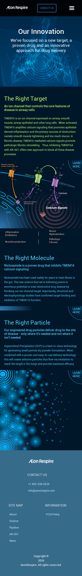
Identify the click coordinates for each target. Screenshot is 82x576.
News (12, 540)
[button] (72, 8)
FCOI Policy (52, 514)
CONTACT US (47, 8)
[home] (16, 8)
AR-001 (14, 534)
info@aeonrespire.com (41, 490)
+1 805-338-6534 (38, 484)
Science (13, 521)
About (13, 514)
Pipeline (14, 527)
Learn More (76, 164)
